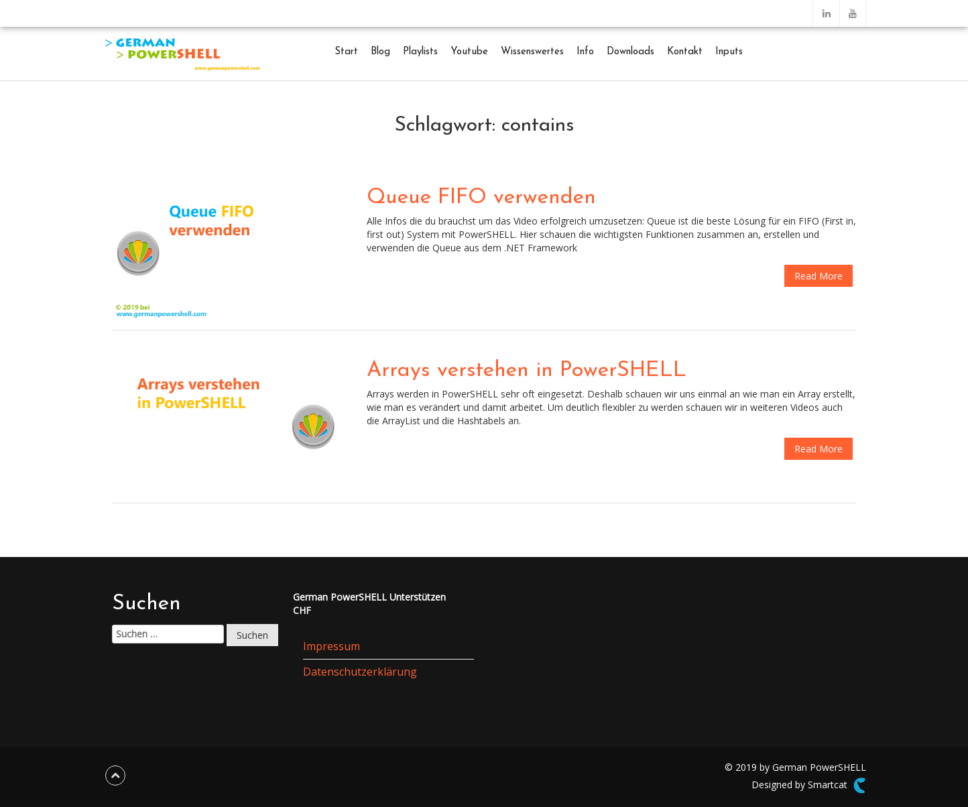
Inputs (729, 52)
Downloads (630, 52)
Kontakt (685, 52)
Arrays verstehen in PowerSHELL (526, 370)
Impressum (331, 646)
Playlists (420, 52)
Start (346, 52)
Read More (818, 275)
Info (585, 52)
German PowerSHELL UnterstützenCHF (369, 604)
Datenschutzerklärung (360, 671)
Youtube (469, 52)
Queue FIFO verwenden (481, 197)
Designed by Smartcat (808, 786)
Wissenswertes (532, 52)
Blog (380, 52)
